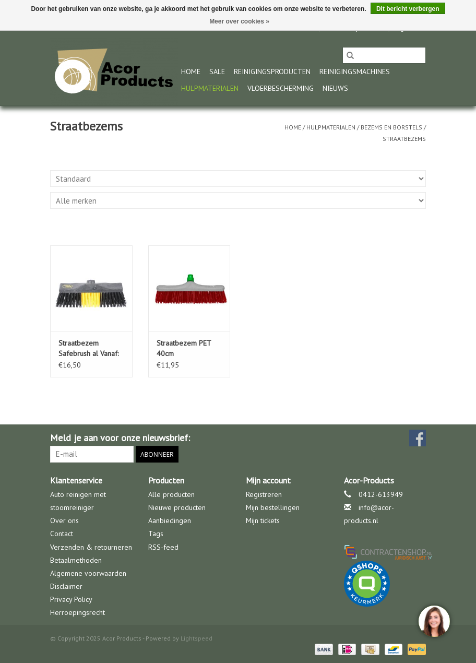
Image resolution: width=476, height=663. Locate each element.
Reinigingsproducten (272, 71)
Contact (61, 533)
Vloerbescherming (280, 88)
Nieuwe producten (177, 507)
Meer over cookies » (239, 21)
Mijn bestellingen (273, 507)
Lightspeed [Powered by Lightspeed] (196, 638)
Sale (217, 71)
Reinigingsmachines (354, 71)
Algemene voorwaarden (88, 573)
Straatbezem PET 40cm (184, 348)
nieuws (335, 88)
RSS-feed (163, 547)
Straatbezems (404, 139)
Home (190, 71)
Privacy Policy (71, 599)
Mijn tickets (263, 520)
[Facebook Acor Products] (417, 438)
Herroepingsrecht (77, 612)
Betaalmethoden (76, 560)
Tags (155, 533)
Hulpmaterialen (210, 88)
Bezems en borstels (391, 127)
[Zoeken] (384, 55)
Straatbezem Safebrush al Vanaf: (88, 348)
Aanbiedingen (169, 520)
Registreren (264, 494)
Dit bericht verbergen (407, 9)
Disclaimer (66, 586)
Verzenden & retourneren (91, 547)
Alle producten (171, 494)
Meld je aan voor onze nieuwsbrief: (120, 437)
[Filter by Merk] (238, 200)
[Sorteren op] (238, 178)
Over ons (64, 520)
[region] (433, 620)
